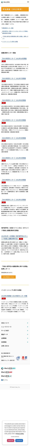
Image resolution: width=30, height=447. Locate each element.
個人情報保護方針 (5, 353)
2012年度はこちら (8, 277)
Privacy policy (20, 433)
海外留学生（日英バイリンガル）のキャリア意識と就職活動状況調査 (15, 32)
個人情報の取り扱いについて (7, 357)
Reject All (10, 440)
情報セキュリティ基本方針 (8, 360)
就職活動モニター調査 (7, 28)
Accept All (19, 440)
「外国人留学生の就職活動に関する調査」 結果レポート (15, 37)
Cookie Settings (15, 436)
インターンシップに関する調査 (10, 41)
